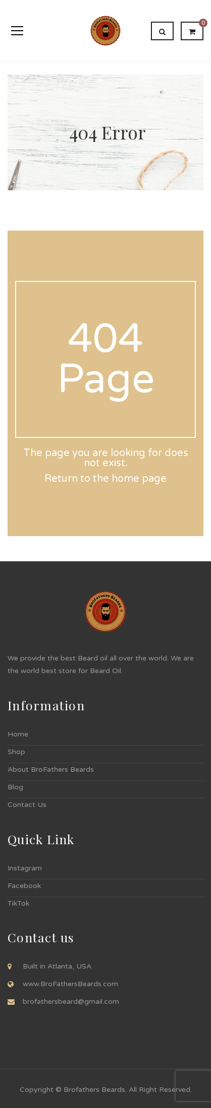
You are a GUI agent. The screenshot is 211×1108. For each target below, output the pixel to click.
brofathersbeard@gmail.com (71, 1001)
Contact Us (27, 804)
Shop (16, 752)
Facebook (24, 885)
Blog (15, 787)
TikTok (18, 903)
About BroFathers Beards (51, 769)
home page (139, 479)
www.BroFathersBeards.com (70, 984)
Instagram (25, 868)
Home (18, 734)
